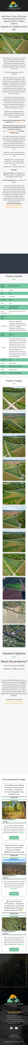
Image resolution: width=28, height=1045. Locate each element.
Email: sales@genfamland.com (14, 703)
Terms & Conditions (14, 1037)
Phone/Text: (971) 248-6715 (14, 701)
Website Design (8, 1042)
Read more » (21, 832)
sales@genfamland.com (11, 131)
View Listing (14, 837)
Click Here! (12, 317)
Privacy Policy (14, 1035)
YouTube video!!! (18, 122)
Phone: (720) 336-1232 (14, 1017)
